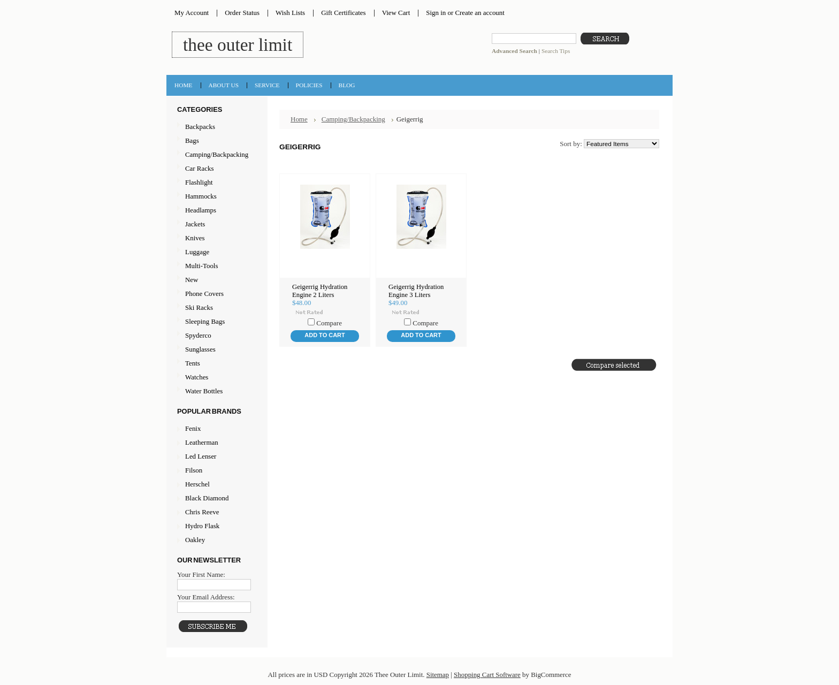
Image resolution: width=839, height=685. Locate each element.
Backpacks (215, 127)
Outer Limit (237, 45)
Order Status (242, 13)
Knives (215, 238)
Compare (329, 323)
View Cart (396, 13)
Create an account (479, 13)
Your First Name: (201, 574)
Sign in (436, 13)
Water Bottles (215, 391)
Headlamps (215, 210)
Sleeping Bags (215, 321)
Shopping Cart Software (487, 675)
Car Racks (215, 168)
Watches (215, 377)
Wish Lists (290, 13)
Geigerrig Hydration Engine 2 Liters (319, 291)
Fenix (193, 428)
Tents (215, 363)
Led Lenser (200, 456)
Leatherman (201, 442)
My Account (191, 13)
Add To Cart (324, 335)
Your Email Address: (206, 597)
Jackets (215, 224)
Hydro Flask (202, 526)
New (191, 280)
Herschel (197, 484)
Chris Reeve (202, 512)
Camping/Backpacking (215, 154)
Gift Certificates (343, 13)
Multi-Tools (215, 266)
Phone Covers (215, 294)
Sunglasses (215, 349)
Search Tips (555, 51)
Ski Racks (215, 308)
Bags (215, 141)
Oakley (195, 540)
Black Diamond (206, 498)
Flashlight (215, 182)
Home (299, 119)
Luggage (215, 252)
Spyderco (198, 335)
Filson (193, 470)
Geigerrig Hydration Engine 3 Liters (416, 291)
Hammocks (215, 196)
